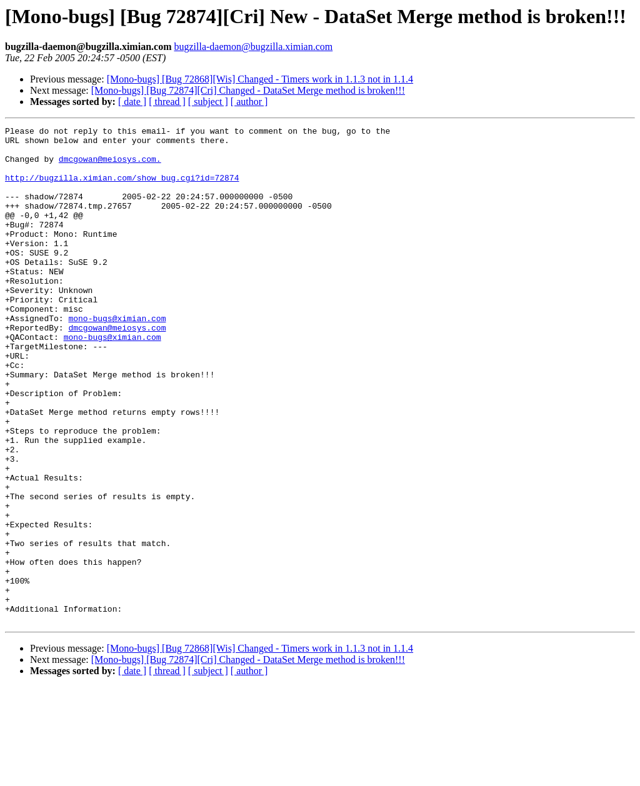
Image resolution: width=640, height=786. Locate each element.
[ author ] (249, 101)
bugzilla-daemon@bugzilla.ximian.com (253, 46)
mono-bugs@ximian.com (117, 357)
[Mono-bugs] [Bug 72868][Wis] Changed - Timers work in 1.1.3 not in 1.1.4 (260, 79)
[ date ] (132, 101)
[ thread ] (167, 101)
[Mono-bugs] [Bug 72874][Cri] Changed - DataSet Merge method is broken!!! (248, 90)
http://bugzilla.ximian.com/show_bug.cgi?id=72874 (122, 188)
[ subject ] (208, 101)
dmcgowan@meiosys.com (117, 368)
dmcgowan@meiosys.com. (110, 166)
